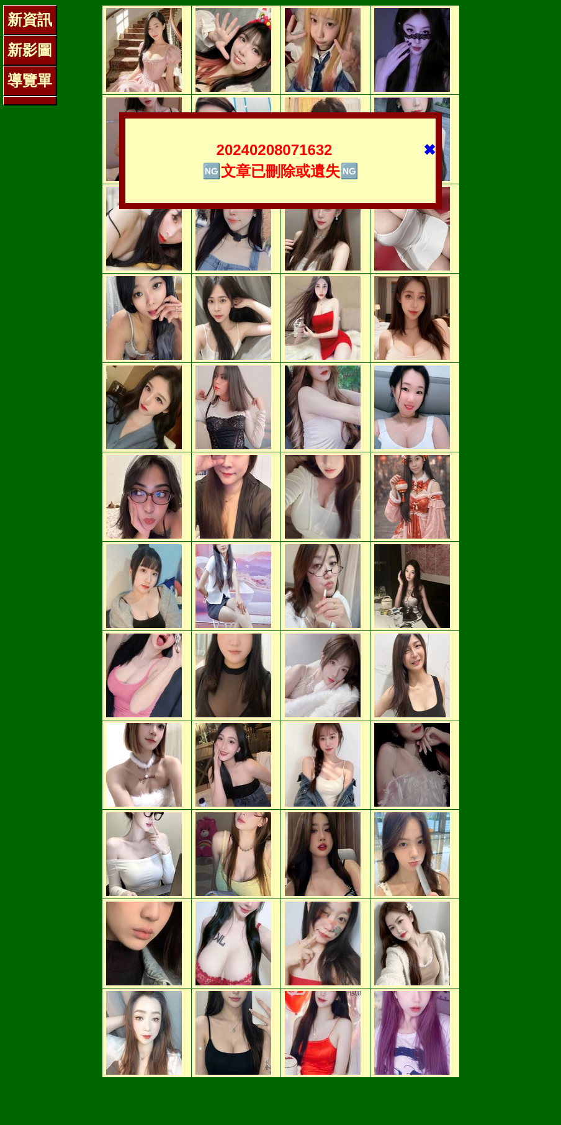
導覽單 (29, 80)
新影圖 (29, 50)
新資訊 (29, 19)
